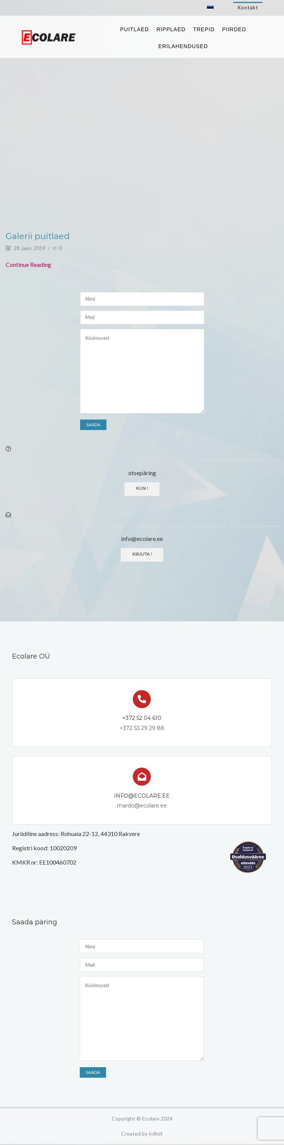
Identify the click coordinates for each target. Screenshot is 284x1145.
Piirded (234, 29)
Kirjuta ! (142, 554)
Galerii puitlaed (40, 235)
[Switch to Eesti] (210, 7)
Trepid (203, 29)
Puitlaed (134, 29)
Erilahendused (183, 46)
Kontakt (248, 8)
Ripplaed (170, 29)
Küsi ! (142, 488)
